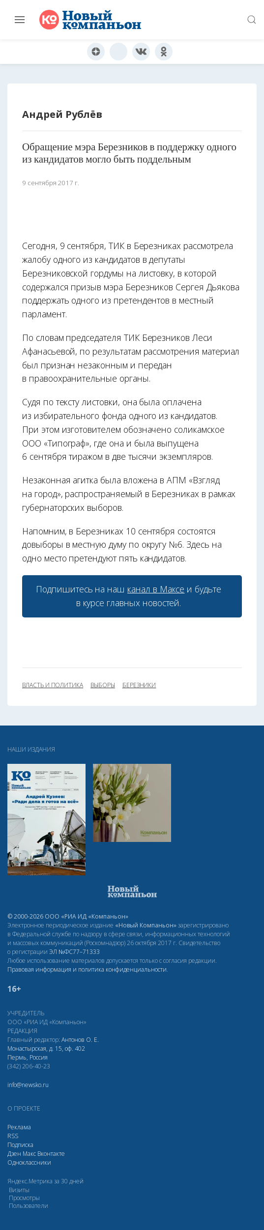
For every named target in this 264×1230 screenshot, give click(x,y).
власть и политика (52, 685)
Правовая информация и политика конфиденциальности (87, 969)
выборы (102, 685)
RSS (12, 1136)
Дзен (14, 1153)
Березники (139, 685)
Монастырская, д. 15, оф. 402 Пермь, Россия (46, 1053)
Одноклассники (29, 1162)
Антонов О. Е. (80, 1039)
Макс (29, 1153)
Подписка (20, 1145)
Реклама (19, 1127)
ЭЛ (74, 952)
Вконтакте (51, 1153)
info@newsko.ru (28, 1085)
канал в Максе (155, 589)
